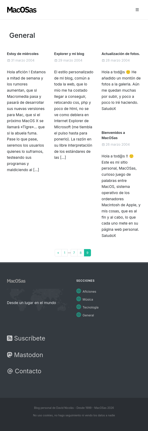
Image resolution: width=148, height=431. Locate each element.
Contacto (24, 371)
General (85, 314)
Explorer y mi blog (69, 54)
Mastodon (25, 355)
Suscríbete (26, 338)
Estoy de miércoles (23, 54)
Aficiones (86, 290)
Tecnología (87, 306)
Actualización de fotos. (121, 54)
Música (84, 298)
